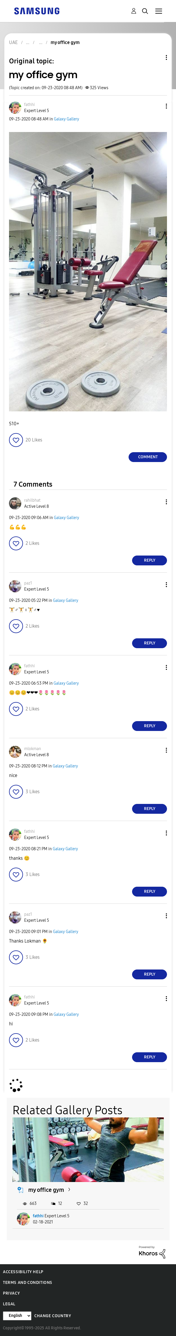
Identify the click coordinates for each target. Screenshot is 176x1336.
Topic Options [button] (156, 57)
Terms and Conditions (27, 1282)
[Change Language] (17, 1315)
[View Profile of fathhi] (29, 104)
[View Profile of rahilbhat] (32, 500)
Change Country (52, 1315)
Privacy (11, 1293)
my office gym (46, 1189)
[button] (156, 106)
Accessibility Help (23, 1271)
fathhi (38, 1216)
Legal (9, 1304)
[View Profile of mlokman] (32, 748)
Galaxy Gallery (66, 119)
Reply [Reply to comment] (149, 560)
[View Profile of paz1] (28, 583)
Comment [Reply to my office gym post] (148, 457)
